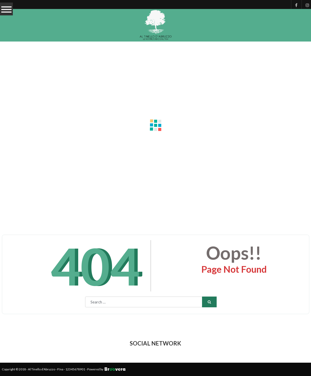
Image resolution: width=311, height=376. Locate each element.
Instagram (305, 4)
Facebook (295, 4)
